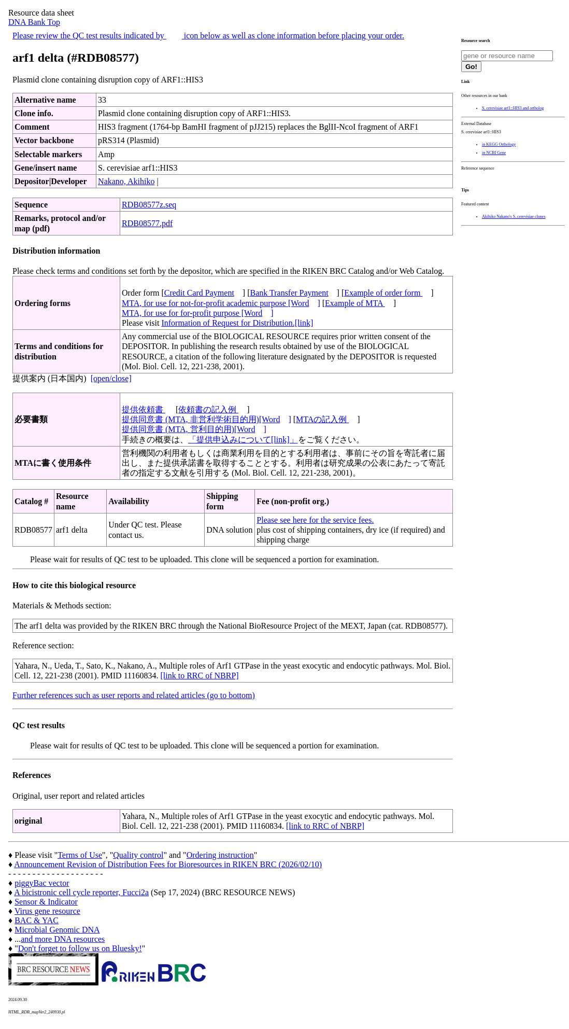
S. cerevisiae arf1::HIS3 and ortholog (513, 108)
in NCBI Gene (494, 152)
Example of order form (383, 292)
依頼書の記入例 (208, 409)
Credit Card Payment (199, 292)
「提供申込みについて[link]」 (243, 439)
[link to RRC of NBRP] (199, 675)
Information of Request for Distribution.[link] (237, 322)
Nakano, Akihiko (126, 181)
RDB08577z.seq (149, 204)
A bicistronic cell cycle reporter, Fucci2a (81, 892)
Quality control (138, 855)
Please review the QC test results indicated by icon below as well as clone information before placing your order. (208, 35)
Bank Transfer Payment (289, 292)
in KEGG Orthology (499, 144)
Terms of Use (80, 855)
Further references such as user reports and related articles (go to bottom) (133, 695)
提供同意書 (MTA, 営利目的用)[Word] (194, 429)
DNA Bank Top (34, 22)
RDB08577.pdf (147, 223)
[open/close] (111, 378)
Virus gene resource (47, 911)
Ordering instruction (220, 855)
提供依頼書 (143, 409)
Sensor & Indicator (46, 901)
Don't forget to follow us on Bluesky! (80, 948)
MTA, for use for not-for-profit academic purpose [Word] (221, 303)
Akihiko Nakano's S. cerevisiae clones (514, 216)
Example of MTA (355, 303)
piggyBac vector (42, 883)
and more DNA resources (63, 939)
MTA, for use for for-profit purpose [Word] (198, 313)
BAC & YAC (37, 920)
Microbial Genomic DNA (57, 929)
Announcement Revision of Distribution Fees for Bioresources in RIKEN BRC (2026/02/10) (168, 864)
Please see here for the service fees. (315, 520)
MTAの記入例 (322, 419)
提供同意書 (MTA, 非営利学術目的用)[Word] (206, 419)
